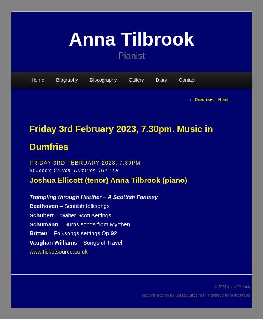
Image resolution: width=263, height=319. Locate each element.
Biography (67, 80)
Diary (161, 80)
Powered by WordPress (229, 295)
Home (37, 80)
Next (225, 99)
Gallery (136, 80)
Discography (103, 80)
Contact (187, 80)
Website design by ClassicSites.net (173, 295)
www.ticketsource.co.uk (59, 251)
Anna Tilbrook (131, 39)
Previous (201, 99)
